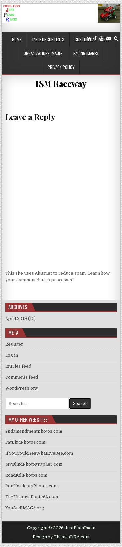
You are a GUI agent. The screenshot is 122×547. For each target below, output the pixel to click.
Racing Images (85, 53)
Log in (11, 355)
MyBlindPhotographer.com (33, 464)
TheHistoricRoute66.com (31, 496)
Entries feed (18, 366)
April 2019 (16, 318)
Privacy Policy (61, 67)
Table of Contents (48, 39)
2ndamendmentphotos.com (33, 431)
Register (14, 344)
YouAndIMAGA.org (24, 507)
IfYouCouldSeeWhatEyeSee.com (39, 453)
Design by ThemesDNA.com (61, 537)
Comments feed (21, 377)
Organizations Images (43, 53)
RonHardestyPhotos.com (31, 485)
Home (16, 39)
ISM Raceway (61, 83)
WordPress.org (21, 388)
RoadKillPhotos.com (26, 475)
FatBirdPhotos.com (25, 442)
